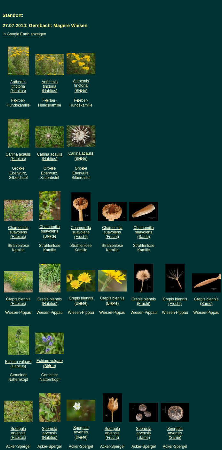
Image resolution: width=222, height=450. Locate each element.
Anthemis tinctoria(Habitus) (18, 86)
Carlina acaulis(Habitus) (18, 156)
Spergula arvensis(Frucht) (112, 433)
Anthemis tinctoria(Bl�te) (81, 86)
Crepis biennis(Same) (206, 301)
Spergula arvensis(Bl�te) (81, 432)
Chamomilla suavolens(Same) (143, 232)
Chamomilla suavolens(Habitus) (18, 232)
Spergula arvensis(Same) (143, 433)
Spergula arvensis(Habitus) (18, 433)
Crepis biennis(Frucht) (143, 301)
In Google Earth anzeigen (24, 34)
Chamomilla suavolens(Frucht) (81, 232)
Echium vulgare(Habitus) (18, 363)
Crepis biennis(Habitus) (18, 301)
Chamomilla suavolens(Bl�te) (49, 232)
